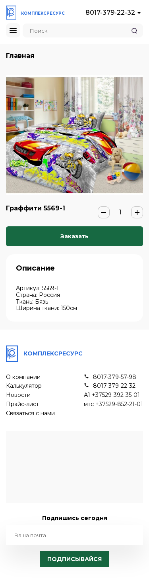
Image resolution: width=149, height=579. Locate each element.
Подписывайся (74, 559)
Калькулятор (24, 386)
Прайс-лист (22, 404)
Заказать (74, 236)
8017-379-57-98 (114, 377)
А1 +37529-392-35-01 (112, 395)
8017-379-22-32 (110, 12)
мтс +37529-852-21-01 (113, 404)
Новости (18, 395)
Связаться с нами (30, 413)
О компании (23, 377)
